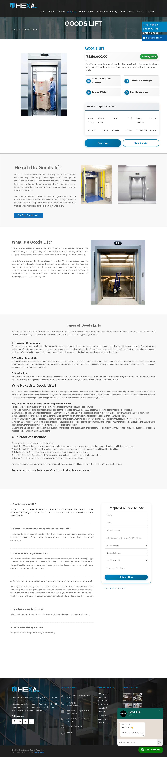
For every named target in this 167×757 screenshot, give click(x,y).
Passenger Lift (101, 697)
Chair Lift (99, 724)
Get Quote (141, 143)
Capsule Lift (100, 701)
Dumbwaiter (100, 717)
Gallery (113, 11)
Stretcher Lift (100, 704)
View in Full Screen (115, 588)
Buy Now (103, 143)
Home (42, 11)
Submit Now (126, 577)
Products (71, 11)
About (51, 11)
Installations (102, 11)
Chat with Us (150, 749)
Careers (139, 11)
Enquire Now (152, 38)
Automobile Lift (101, 707)
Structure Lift (100, 721)
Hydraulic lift (100, 711)
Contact (150, 11)
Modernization (86, 11)
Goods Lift (99, 714)
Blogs (122, 11)
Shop (130, 11)
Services (61, 11)
